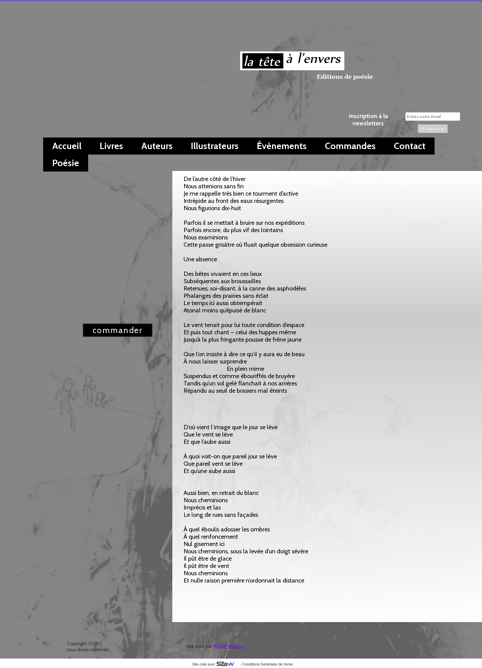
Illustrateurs (215, 145)
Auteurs (157, 145)
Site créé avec (215, 664)
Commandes (350, 145)
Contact (409, 145)
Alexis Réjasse (228, 646)
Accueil (66, 145)
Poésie (65, 163)
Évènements (282, 145)
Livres (111, 145)
